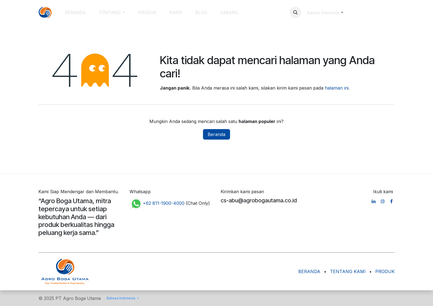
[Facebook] (391, 201)
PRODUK (385, 271)
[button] (295, 12)
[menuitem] (75, 12)
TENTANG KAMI (348, 271)
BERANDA (309, 271)
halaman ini (336, 88)
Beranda (216, 134)
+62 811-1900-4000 (163, 203)
